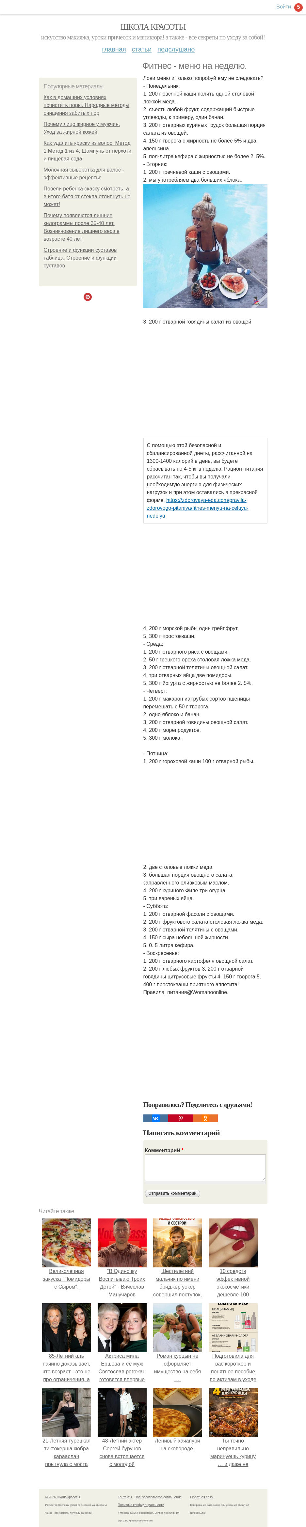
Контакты (125, 1497)
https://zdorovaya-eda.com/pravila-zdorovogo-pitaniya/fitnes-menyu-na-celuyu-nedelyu (198, 508)
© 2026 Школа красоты (62, 1497)
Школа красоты (153, 27)
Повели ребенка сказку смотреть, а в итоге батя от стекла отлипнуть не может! (87, 196)
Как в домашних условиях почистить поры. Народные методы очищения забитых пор (87, 105)
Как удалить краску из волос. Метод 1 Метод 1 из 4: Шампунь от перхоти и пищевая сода (88, 150)
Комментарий (164, 1150)
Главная (114, 49)
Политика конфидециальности (141, 1505)
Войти (283, 6)
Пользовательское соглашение (158, 1497)
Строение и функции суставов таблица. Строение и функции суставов (80, 257)
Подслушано (176, 49)
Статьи (142, 49)
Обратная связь (202, 1497)
